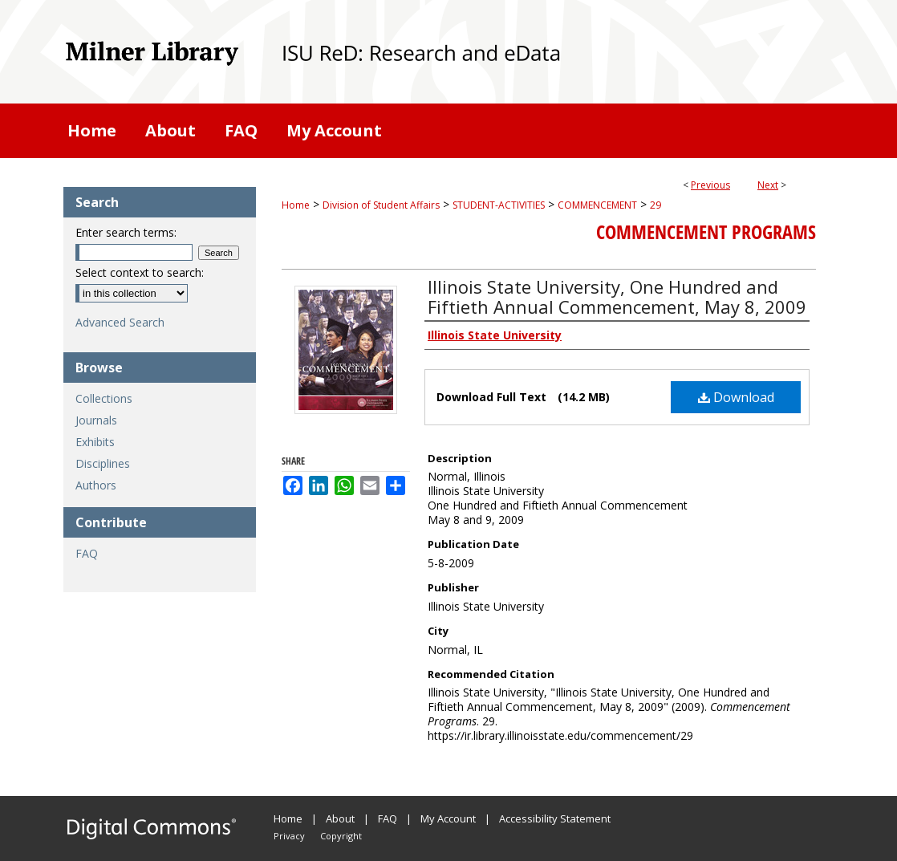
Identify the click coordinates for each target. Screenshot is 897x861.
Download (736, 397)
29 (655, 205)
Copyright (341, 836)
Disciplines (102, 463)
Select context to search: (139, 272)
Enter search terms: (126, 232)
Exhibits (95, 441)
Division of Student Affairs (381, 205)
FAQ (86, 553)
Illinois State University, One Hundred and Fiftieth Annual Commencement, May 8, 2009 (617, 296)
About (340, 818)
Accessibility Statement (555, 818)
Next (767, 185)
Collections (103, 398)
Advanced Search (119, 322)
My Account (448, 818)
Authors (95, 485)
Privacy (289, 836)
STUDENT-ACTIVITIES (499, 205)
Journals (96, 420)
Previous (710, 185)
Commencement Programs (706, 232)
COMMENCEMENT (597, 205)
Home (296, 205)
